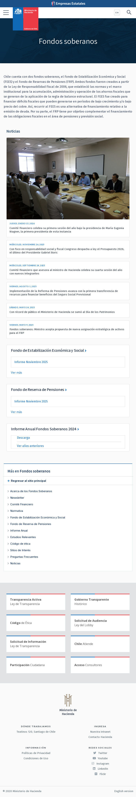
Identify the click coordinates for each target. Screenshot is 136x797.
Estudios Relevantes (23, 537)
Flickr (100, 774)
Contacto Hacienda (100, 737)
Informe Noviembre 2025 (31, 362)
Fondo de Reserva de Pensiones (37, 389)
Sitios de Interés (20, 550)
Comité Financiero (21, 504)
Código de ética (20, 543)
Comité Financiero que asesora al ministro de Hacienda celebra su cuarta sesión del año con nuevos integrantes (66, 271)
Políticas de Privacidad (36, 753)
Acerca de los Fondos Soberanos (31, 491)
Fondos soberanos (35, 471)
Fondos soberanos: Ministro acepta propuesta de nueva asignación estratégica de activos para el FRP (67, 331)
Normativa (16, 511)
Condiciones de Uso (36, 758)
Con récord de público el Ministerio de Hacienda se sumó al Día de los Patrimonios (62, 312)
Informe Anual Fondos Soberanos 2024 (43, 428)
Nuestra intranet (100, 731)
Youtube (100, 758)
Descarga (23, 437)
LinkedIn (100, 768)
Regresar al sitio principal (28, 480)
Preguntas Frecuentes (24, 557)
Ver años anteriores (30, 446)
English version (123, 791)
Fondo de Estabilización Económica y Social (47, 350)
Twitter (100, 753)
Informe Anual (19, 530)
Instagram (100, 763)
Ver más (16, 373)
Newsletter (17, 497)
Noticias (15, 563)
